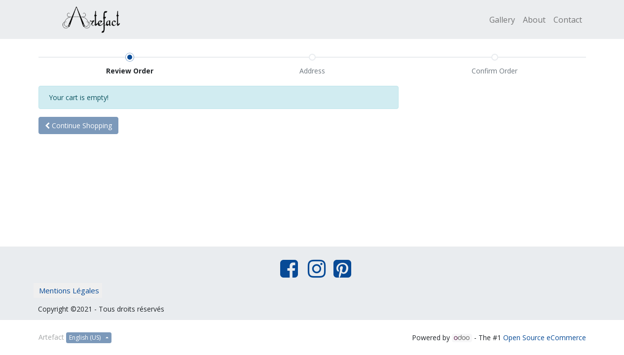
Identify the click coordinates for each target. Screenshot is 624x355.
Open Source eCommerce (544, 337)
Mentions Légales (69, 290)
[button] (78, 125)
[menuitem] (502, 20)
